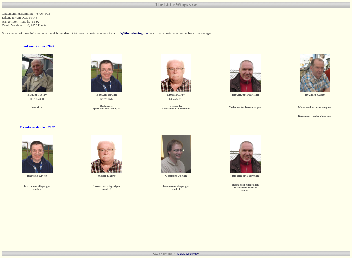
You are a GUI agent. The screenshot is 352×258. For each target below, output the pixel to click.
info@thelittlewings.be (132, 33)
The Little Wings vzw (186, 253)
